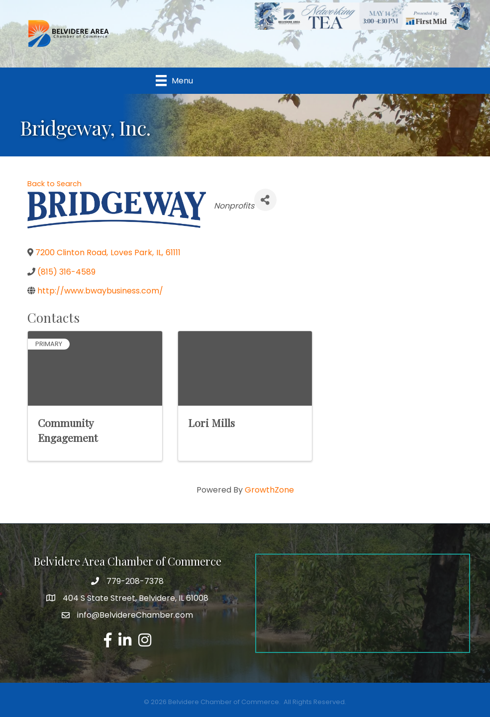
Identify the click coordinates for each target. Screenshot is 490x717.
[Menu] (174, 80)
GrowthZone (269, 490)
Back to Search (54, 184)
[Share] (265, 200)
